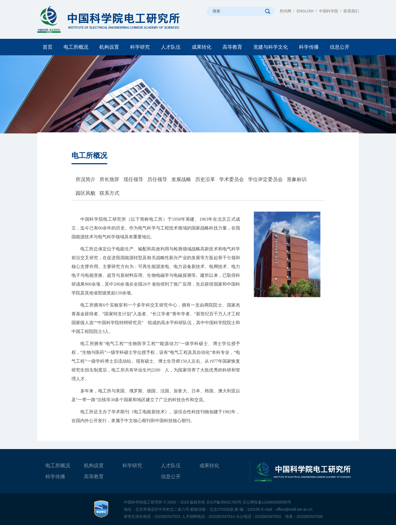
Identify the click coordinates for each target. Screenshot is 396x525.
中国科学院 (328, 11)
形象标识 (297, 179)
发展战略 (181, 179)
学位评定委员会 (265, 179)
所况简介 (85, 179)
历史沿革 (205, 179)
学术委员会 (231, 179)
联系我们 (351, 11)
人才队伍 (171, 47)
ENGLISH (305, 11)
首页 (48, 47)
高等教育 (232, 47)
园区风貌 (85, 193)
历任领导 (157, 179)
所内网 (285, 11)
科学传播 (309, 47)
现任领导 (133, 179)
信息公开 (340, 47)
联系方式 (109, 193)
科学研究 (140, 47)
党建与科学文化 (270, 47)
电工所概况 (76, 47)
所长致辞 (109, 179)
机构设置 (109, 47)
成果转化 (201, 47)
